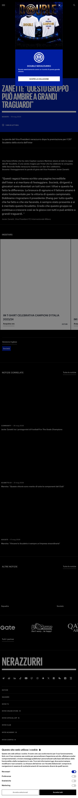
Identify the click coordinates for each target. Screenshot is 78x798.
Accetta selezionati (20, 792)
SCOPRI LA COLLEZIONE (39, 79)
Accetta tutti (58, 792)
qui (52, 761)
